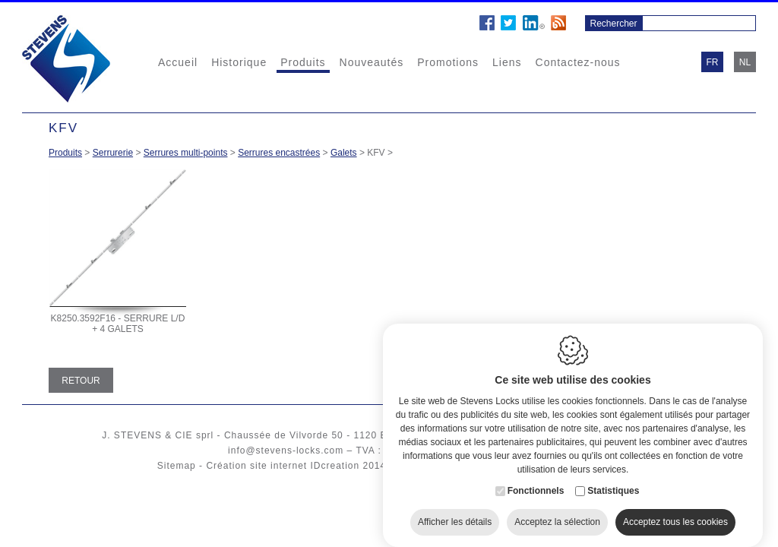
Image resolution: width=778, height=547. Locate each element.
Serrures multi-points (186, 152)
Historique (239, 62)
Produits (302, 62)
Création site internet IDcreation (282, 465)
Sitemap (176, 465)
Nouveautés (372, 62)
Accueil (178, 62)
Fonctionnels (536, 478)
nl (745, 62)
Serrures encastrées (279, 152)
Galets (343, 152)
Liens (506, 62)
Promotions (448, 62)
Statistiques (613, 478)
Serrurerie (113, 152)
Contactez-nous (578, 62)
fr (713, 62)
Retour (81, 380)
